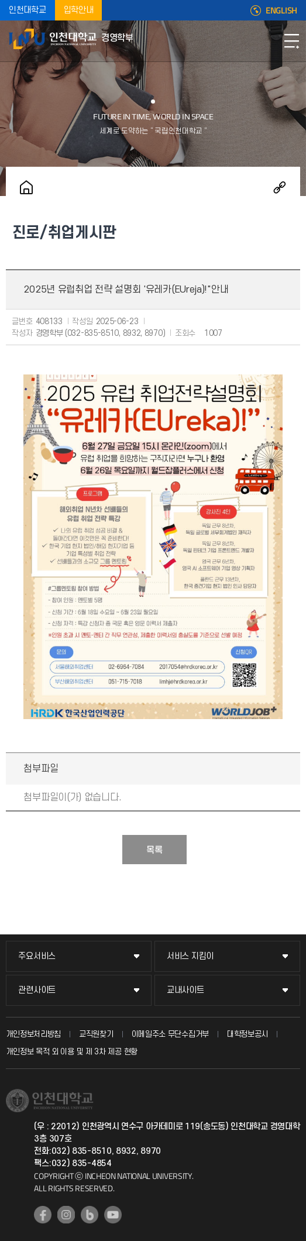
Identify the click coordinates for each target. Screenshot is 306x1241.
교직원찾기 (96, 1034)
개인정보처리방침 (33, 1034)
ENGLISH (281, 10)
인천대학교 (27, 10)
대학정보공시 (247, 1034)
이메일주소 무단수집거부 (170, 1034)
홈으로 (26, 187)
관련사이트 (37, 990)
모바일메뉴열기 (291, 40)
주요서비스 (37, 956)
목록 (154, 850)
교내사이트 (185, 990)
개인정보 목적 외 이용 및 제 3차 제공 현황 (71, 1051)
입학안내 (79, 10)
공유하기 (279, 187)
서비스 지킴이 (190, 956)
